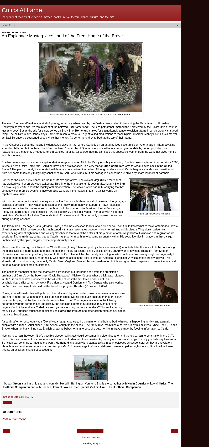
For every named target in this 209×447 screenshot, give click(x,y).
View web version (90, 437)
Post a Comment (14, 419)
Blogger (97, 443)
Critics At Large (22, 10)
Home (90, 431)
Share (7, 402)
